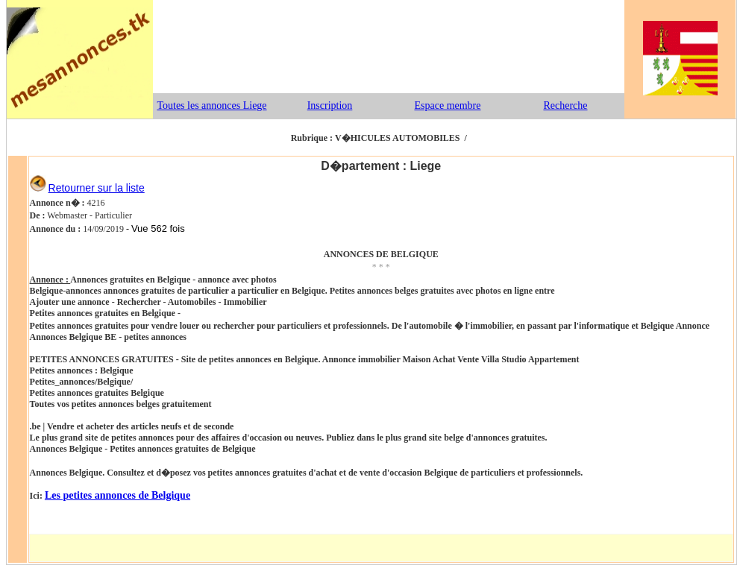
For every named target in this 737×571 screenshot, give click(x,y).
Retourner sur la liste (96, 188)
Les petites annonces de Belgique (117, 495)
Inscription (330, 105)
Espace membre (447, 105)
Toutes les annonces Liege (211, 105)
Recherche (565, 105)
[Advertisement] (389, 46)
